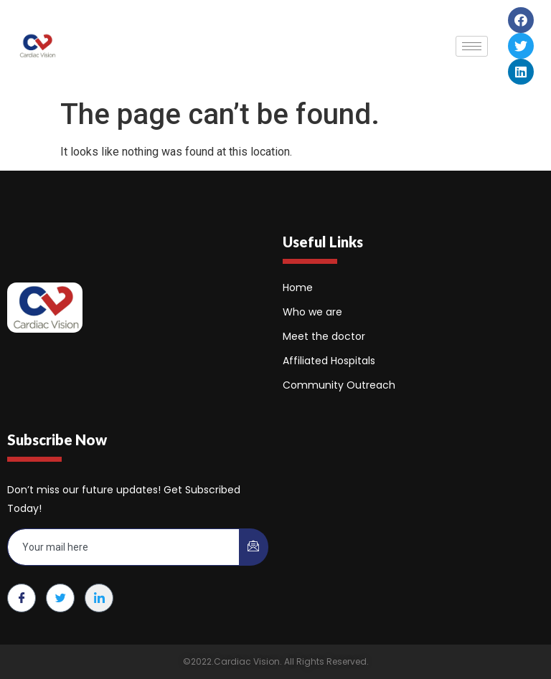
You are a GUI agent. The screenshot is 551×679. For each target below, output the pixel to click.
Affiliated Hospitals (329, 360)
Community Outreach (339, 385)
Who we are (312, 312)
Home (298, 287)
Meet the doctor (324, 336)
